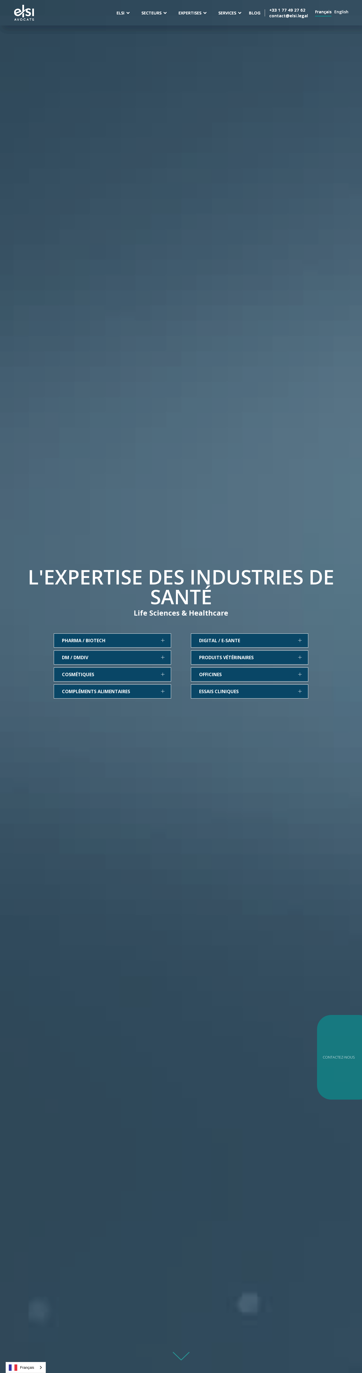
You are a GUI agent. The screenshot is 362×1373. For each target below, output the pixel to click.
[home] (24, 12)
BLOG (254, 13)
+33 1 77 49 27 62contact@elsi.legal (288, 12)
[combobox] (26, 1367)
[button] (123, 12)
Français (21, 1367)
